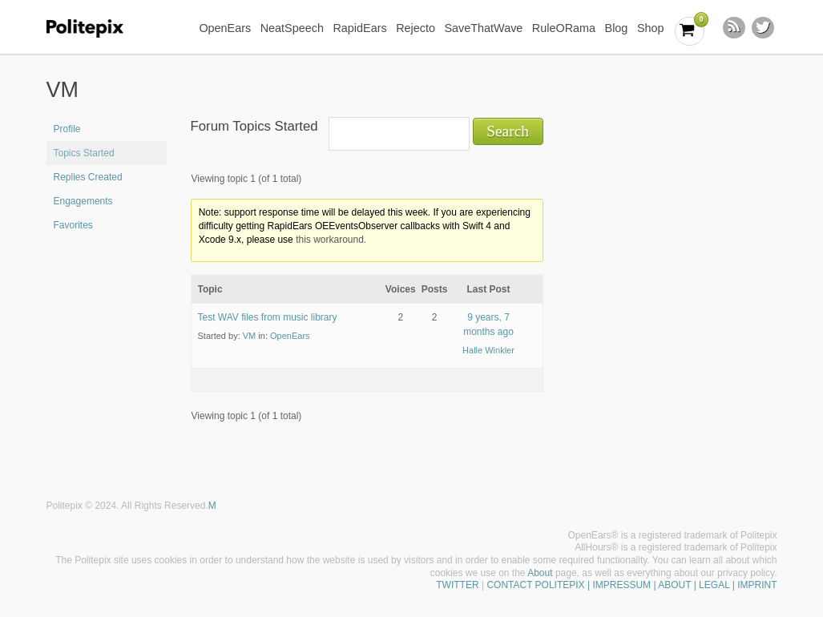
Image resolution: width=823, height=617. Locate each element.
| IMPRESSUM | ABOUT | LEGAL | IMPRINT (681, 585)
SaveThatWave (483, 28)
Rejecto (415, 28)
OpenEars (225, 28)
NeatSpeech (292, 28)
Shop (650, 28)
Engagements (83, 201)
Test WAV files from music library (267, 317)
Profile (67, 129)
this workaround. (331, 239)
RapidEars (359, 28)
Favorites (73, 225)
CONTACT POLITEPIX (535, 585)
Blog (616, 28)
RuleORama (563, 28)
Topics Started (84, 153)
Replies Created (88, 177)
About (539, 573)
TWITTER (457, 585)
